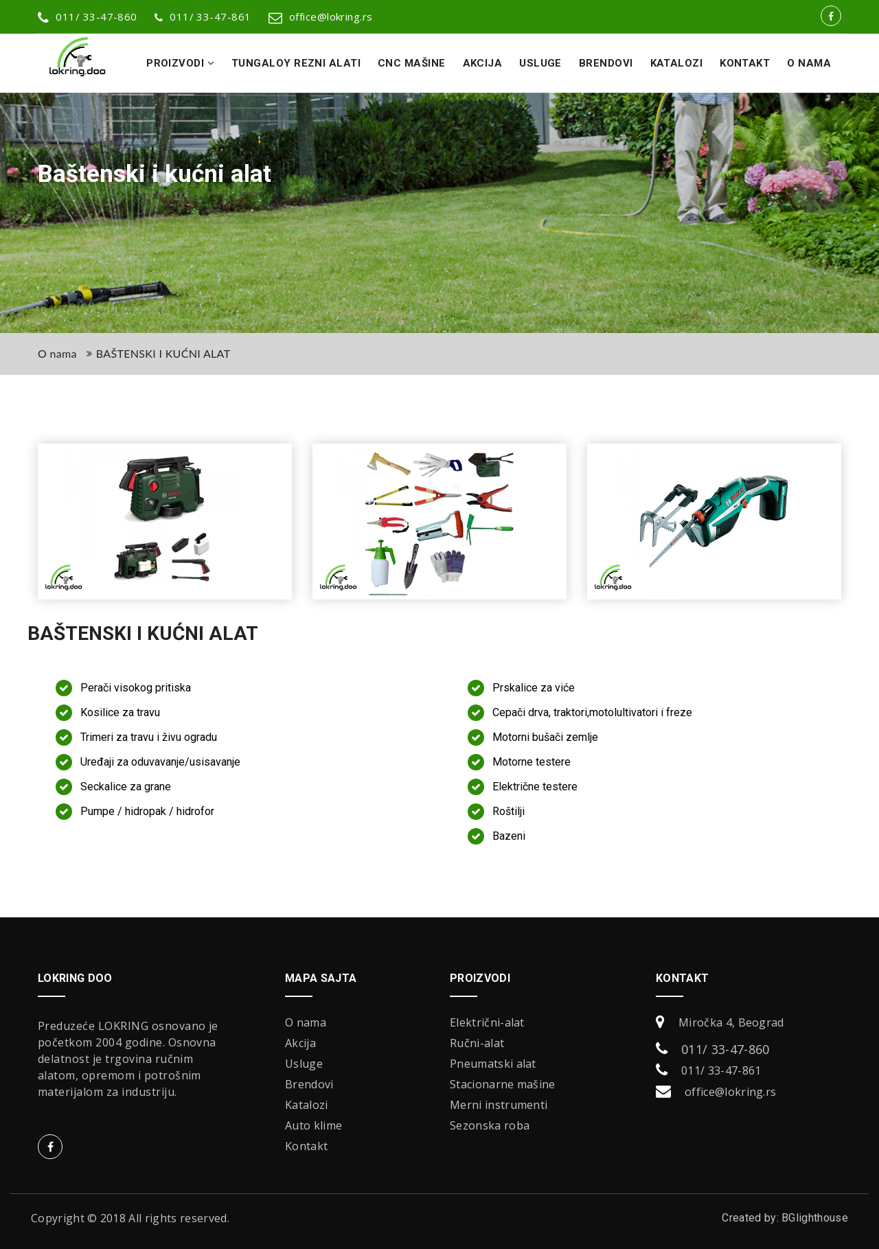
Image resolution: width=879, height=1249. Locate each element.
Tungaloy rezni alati (296, 63)
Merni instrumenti (498, 1104)
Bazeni (508, 836)
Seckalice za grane (125, 786)
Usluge (540, 63)
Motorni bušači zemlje (545, 737)
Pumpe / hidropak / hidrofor (147, 811)
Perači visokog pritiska (135, 687)
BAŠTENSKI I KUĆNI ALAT (163, 353)
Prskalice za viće (533, 687)
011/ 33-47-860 (725, 1049)
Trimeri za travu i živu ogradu (148, 737)
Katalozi (676, 63)
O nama (809, 63)
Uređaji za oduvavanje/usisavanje (160, 761)
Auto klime (313, 1125)
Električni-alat (487, 1022)
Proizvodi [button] (180, 63)
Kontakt (745, 63)
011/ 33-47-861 (203, 16)
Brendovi (606, 63)
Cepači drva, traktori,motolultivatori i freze (592, 712)
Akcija (483, 63)
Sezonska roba (489, 1125)
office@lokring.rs (321, 16)
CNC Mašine (412, 63)
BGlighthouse (814, 1217)
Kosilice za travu (120, 712)
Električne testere (535, 786)
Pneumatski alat (493, 1063)
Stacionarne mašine (503, 1084)
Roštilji (508, 811)
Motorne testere (531, 761)
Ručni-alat (477, 1043)
